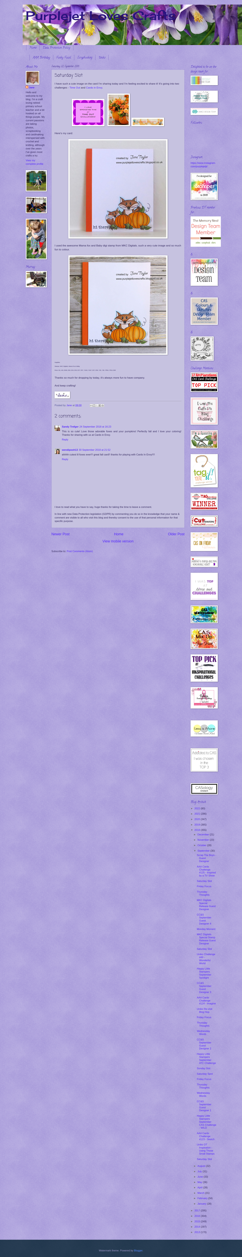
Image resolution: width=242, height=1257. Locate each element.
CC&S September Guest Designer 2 (204, 1044)
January (202, 1203)
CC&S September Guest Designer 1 (204, 1106)
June (200, 1176)
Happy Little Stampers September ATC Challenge (206, 1059)
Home (32, 48)
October (202, 845)
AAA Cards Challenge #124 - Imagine (206, 1000)
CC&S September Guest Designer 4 (204, 919)
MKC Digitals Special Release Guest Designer (206, 905)
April (200, 1187)
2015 (198, 1221)
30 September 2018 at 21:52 (95, 449)
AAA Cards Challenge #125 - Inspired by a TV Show (206, 871)
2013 (198, 1232)
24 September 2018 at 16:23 (95, 426)
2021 (198, 813)
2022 (198, 808)
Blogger (138, 1250)
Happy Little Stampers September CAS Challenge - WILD (206, 1121)
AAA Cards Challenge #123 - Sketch (205, 1136)
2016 (198, 1216)
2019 (198, 824)
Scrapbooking (84, 57)
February (202, 1198)
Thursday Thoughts (203, 893)
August (201, 1166)
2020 (198, 819)
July (200, 1171)
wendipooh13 (70, 449)
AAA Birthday (41, 57)
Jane (31, 87)
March (201, 1193)
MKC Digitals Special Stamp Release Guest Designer (206, 939)
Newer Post (60, 534)
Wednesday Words (203, 1033)
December (203, 834)
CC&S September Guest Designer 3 (204, 988)
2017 (198, 1210)
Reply (65, 439)
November (203, 839)
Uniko (101, 57)
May (200, 1182)
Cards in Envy (94, 87)
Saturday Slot (204, 881)
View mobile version (118, 541)
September (203, 850)
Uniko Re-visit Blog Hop (204, 1010)
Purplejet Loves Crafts (101, 15)
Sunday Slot (203, 1068)
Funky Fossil (63, 57)
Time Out (74, 87)
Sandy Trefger (70, 426)
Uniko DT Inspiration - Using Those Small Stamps (205, 1149)
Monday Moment (206, 929)
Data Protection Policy (56, 48)
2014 (198, 1226)
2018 (198, 830)
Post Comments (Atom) (80, 551)
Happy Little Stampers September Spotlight (204, 973)
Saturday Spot (205, 1073)
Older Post (176, 534)
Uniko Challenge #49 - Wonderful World (206, 959)
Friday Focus (204, 886)
